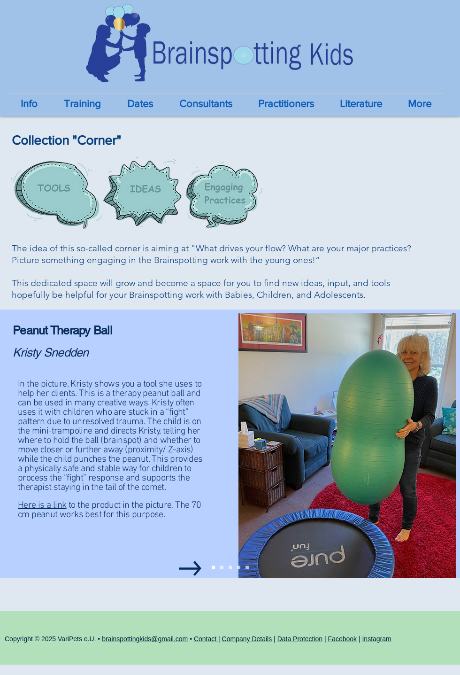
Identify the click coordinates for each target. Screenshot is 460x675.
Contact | (207, 639)
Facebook (342, 639)
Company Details (247, 639)
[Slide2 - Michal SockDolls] (221, 567)
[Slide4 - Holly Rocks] (238, 567)
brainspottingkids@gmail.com (145, 639)
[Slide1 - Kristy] (213, 567)
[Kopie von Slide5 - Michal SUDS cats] (247, 567)
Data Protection (300, 639)
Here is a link (42, 505)
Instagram (376, 639)
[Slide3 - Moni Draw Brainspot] (230, 567)
